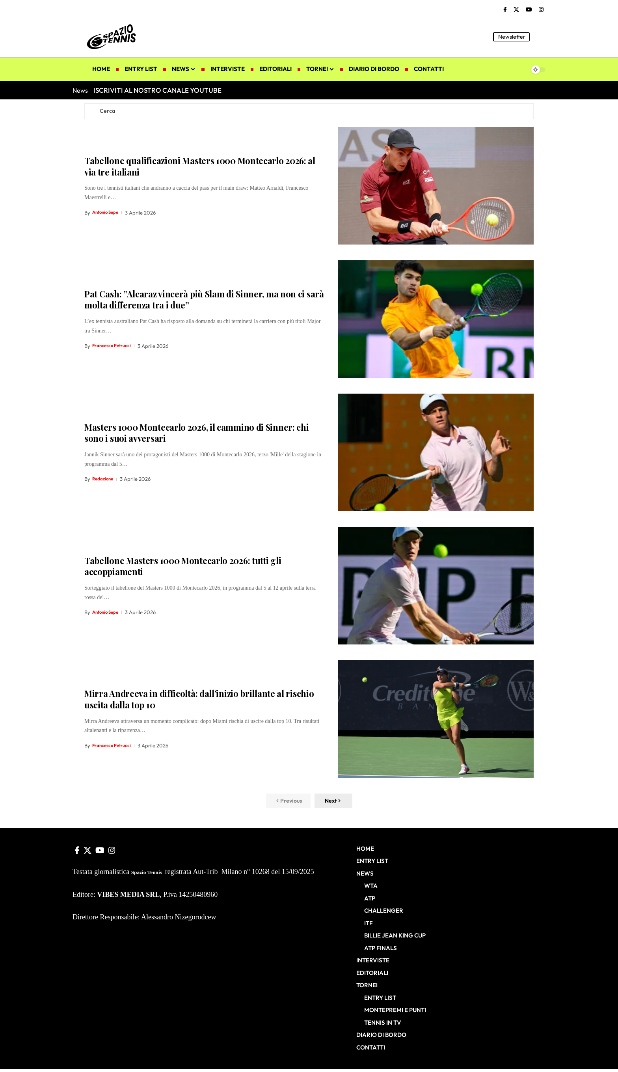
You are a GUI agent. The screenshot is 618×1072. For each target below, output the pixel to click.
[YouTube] (529, 10)
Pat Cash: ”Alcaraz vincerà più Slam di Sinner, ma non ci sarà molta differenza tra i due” (204, 301)
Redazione (104, 481)
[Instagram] (541, 10)
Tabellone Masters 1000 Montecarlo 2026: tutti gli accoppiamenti (182, 568)
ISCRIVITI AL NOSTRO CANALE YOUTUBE (157, 90)
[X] (516, 10)
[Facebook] (505, 10)
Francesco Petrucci (114, 348)
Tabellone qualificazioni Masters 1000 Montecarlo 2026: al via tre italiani (199, 168)
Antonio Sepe (107, 214)
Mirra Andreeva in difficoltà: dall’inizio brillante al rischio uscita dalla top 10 (199, 701)
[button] (540, 37)
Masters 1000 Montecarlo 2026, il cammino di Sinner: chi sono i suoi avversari (196, 434)
